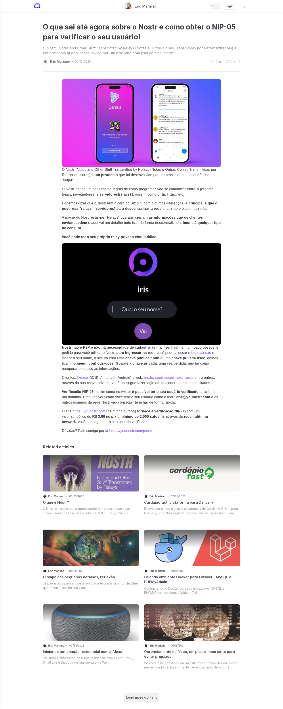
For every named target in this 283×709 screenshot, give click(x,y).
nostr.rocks (184, 377)
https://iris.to (201, 353)
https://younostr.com (89, 411)
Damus (83, 377)
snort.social (164, 377)
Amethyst (107, 377)
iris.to (148, 377)
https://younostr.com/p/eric (130, 431)
